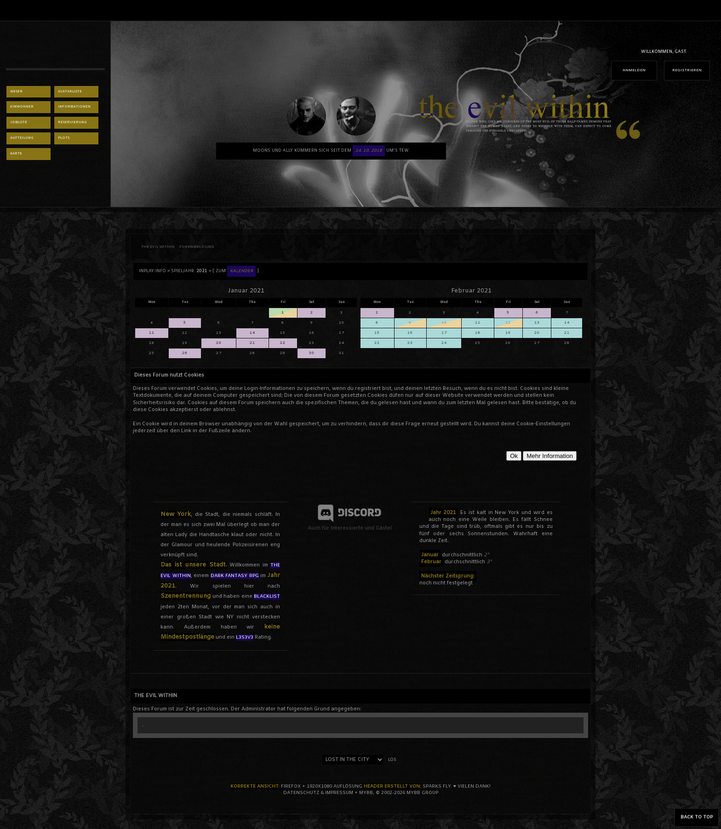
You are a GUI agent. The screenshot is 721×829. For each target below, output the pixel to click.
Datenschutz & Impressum (318, 793)
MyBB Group (422, 793)
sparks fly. (437, 786)
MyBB (366, 793)
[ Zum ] (235, 271)
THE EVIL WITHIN (158, 247)
